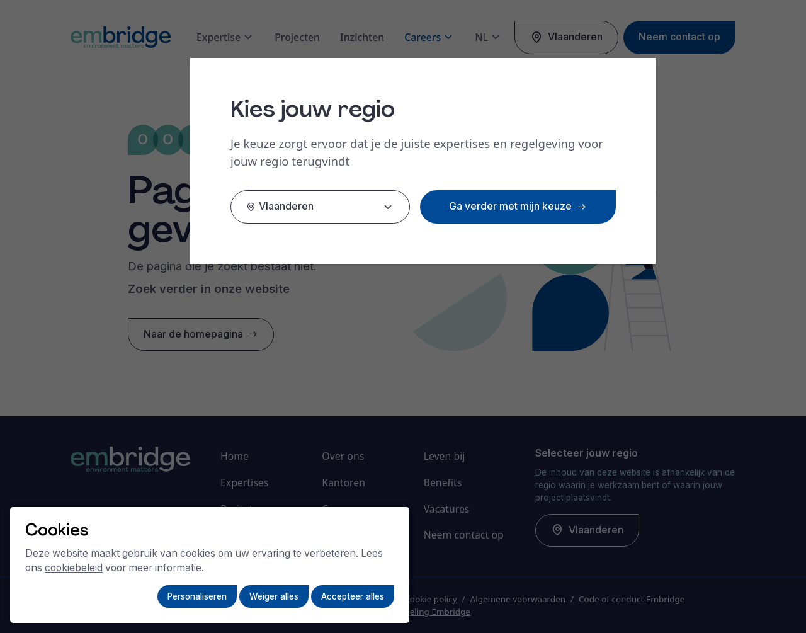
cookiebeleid (74, 568)
